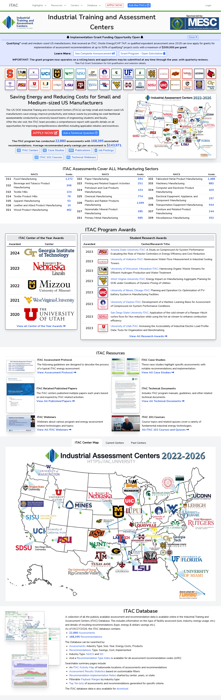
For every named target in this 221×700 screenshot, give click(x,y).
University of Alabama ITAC (127, 259)
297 (211, 198)
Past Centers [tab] (138, 443)
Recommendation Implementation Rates (92, 675)
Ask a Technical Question (80, 133)
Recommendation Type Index (93, 658)
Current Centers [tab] (115, 443)
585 (140, 218)
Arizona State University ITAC (128, 250)
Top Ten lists (76, 683)
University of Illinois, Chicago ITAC (130, 290)
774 (140, 196)
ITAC (13, 5)
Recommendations (85, 637)
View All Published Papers (56, 401)
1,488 (211, 179)
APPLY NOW (114, 5)
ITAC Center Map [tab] (87, 443)
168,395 (97, 141)
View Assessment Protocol (56, 372)
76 (69, 196)
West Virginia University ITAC (128, 279)
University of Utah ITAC (124, 326)
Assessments (82, 633)
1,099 (140, 203)
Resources (58, 5)
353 (211, 218)
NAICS (90, 654)
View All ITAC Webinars (54, 430)
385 (140, 211)
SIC (102, 654)
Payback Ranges (90, 679)
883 (211, 183)
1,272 (69, 179)
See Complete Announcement (95, 53)
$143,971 (114, 145)
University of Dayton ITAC (126, 302)
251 (140, 183)
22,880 (60, 141)
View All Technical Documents (163, 401)
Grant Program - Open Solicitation (143, 53)
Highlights (39, 5)
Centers (77, 5)
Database (94, 5)
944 (211, 205)
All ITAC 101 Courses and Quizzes (165, 430)
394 (140, 179)
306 (69, 185)
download (122, 689)
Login (208, 5)
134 (69, 192)
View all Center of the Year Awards (41, 326)
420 (211, 190)
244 (211, 211)
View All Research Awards (148, 336)
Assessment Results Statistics (87, 671)
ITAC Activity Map (83, 667)
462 (69, 210)
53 (69, 201)
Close (193, 37)
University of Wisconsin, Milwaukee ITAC (134, 269)
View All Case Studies (158, 372)
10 (69, 205)
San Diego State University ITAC (129, 312)
